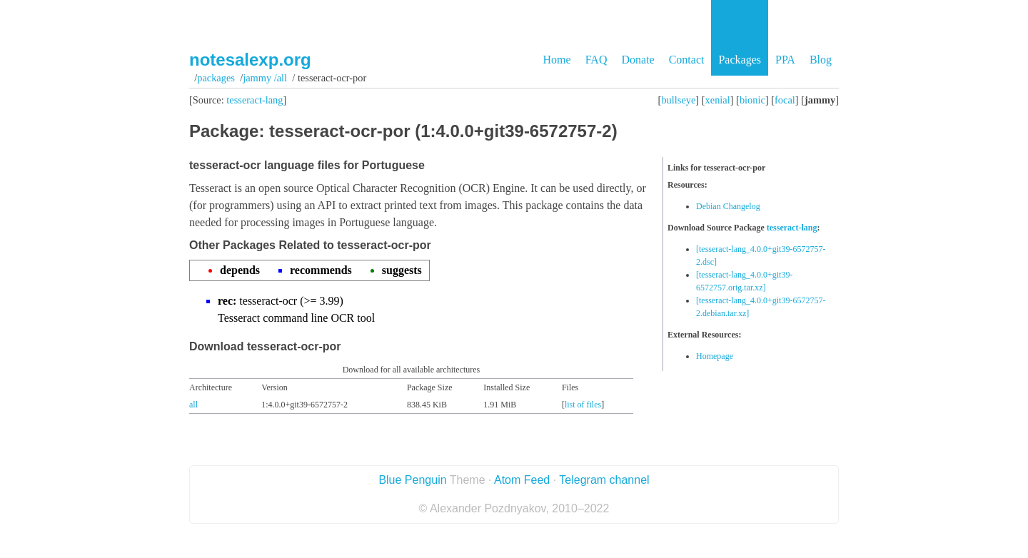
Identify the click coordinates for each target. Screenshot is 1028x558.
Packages (739, 60)
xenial (717, 100)
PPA (785, 60)
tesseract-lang (254, 100)
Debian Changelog (728, 206)
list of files (583, 405)
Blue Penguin (412, 480)
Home (557, 60)
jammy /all (265, 77)
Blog (821, 60)
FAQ (596, 60)
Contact (687, 60)
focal (785, 100)
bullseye (678, 100)
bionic (752, 100)
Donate (637, 60)
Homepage (714, 356)
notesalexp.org (250, 59)
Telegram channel (604, 480)
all (193, 405)
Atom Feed (522, 480)
